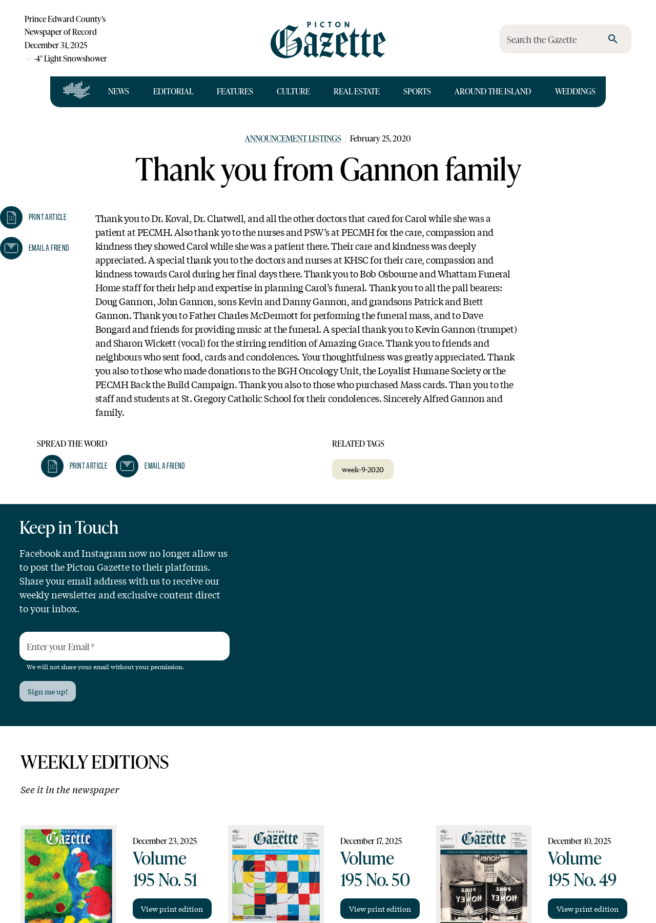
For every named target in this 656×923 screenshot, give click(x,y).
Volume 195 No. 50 (375, 868)
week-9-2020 (363, 469)
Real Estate (357, 91)
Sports (417, 91)
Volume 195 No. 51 (165, 868)
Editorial (173, 91)
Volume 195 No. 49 (582, 868)
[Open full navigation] (76, 91)
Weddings (575, 91)
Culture (293, 91)
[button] (74, 466)
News (118, 91)
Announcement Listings (293, 138)
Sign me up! (48, 691)
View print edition (172, 909)
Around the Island (493, 91)
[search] (613, 39)
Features (235, 91)
